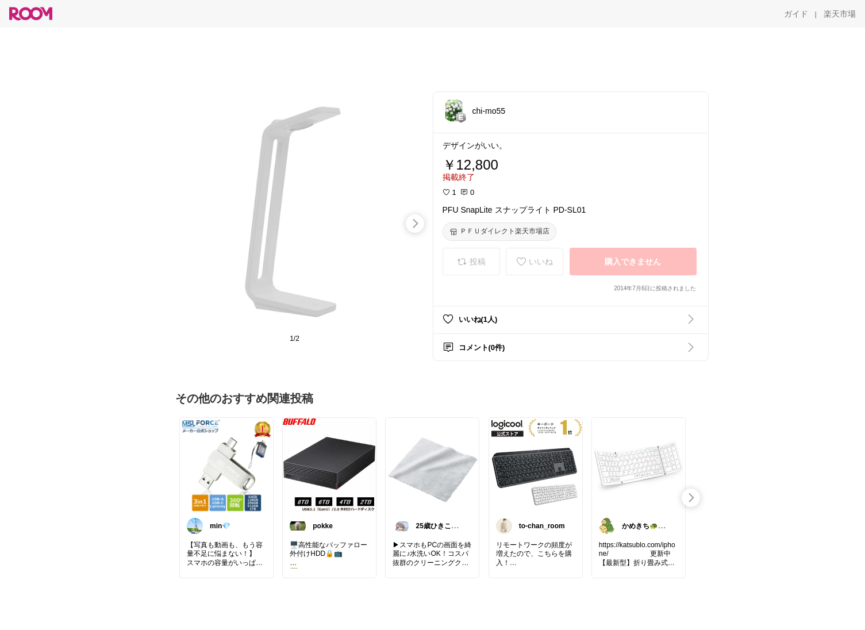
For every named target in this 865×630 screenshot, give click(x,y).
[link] (226, 464)
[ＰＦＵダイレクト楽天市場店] (499, 231)
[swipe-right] (415, 223)
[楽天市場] (840, 14)
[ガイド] (796, 14)
